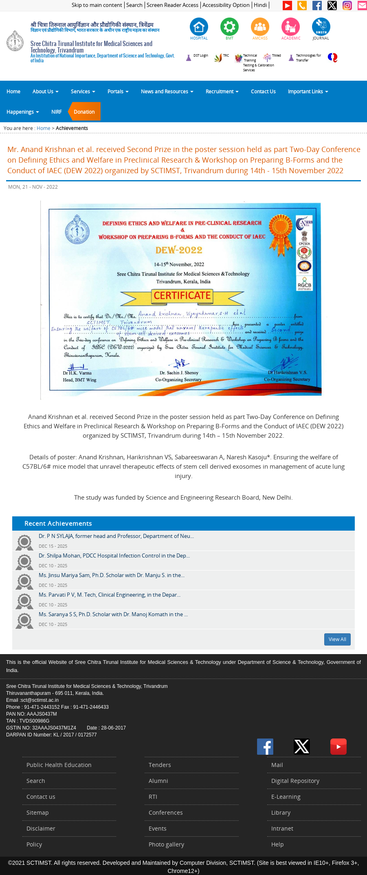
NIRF (56, 111)
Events (158, 828)
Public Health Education (59, 765)
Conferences (166, 812)
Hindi (260, 5)
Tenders (160, 765)
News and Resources (167, 91)
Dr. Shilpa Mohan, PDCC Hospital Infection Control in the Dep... (114, 555)
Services (83, 91)
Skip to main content (97, 5)
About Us (46, 91)
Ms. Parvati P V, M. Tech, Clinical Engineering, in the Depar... (109, 594)
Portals (118, 91)
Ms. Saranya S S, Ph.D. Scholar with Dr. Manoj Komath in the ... (113, 614)
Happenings (23, 111)
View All (337, 639)
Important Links (308, 91)
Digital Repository (295, 781)
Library (280, 812)
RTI (153, 796)
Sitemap (37, 812)
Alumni (158, 781)
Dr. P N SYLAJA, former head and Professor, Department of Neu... (116, 536)
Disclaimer (40, 828)
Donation (84, 111)
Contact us (40, 796)
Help (277, 844)
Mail (277, 765)
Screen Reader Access (172, 5)
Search (134, 5)
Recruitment (222, 91)
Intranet (282, 828)
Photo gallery (166, 844)
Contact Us (263, 91)
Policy (34, 844)
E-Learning (286, 796)
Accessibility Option (226, 5)
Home (13, 91)
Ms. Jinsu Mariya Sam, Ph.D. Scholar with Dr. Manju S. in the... (112, 575)
